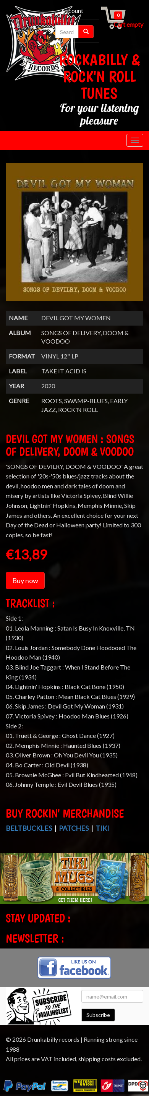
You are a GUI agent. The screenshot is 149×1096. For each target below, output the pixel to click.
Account (72, 10)
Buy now (25, 580)
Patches (74, 828)
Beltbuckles (29, 828)
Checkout (54, 20)
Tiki (102, 828)
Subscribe (98, 1015)
